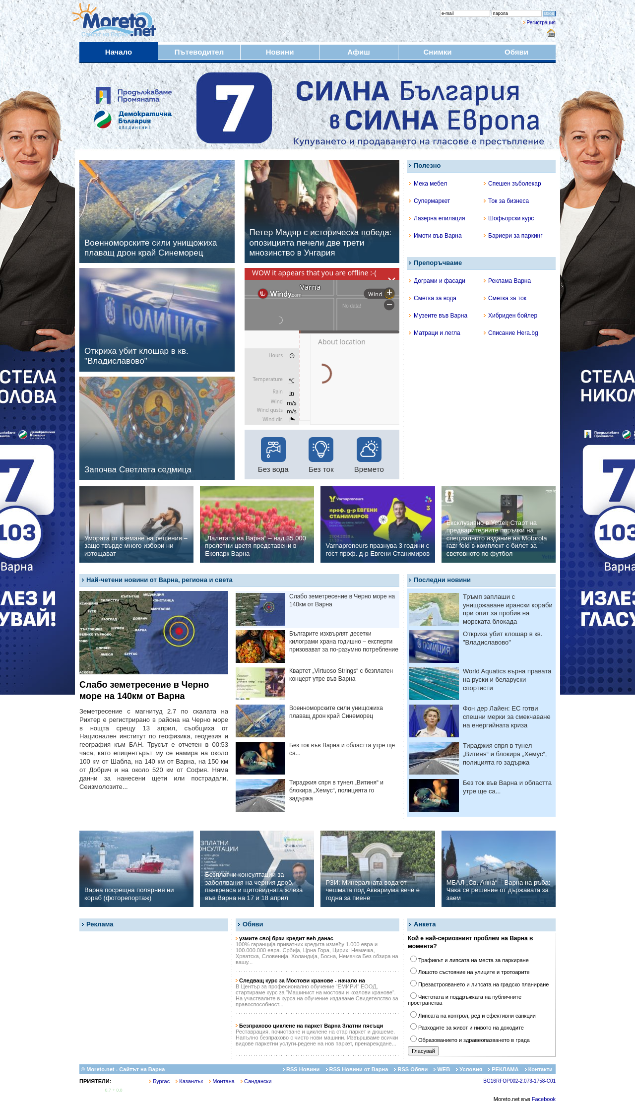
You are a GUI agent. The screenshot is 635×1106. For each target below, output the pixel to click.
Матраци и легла (434, 332)
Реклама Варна (507, 280)
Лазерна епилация (437, 218)
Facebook (544, 1099)
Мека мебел (428, 183)
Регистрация (541, 22)
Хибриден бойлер (510, 315)
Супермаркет (429, 200)
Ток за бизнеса (506, 200)
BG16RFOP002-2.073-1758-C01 (519, 1081)
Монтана (222, 1081)
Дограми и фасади (437, 280)
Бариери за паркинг (513, 235)
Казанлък (189, 1081)
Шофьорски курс (509, 218)
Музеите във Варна (438, 315)
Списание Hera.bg (511, 332)
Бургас (159, 1081)
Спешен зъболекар (512, 183)
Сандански (256, 1081)
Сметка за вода (432, 298)
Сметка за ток (505, 298)
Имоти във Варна (435, 235)
